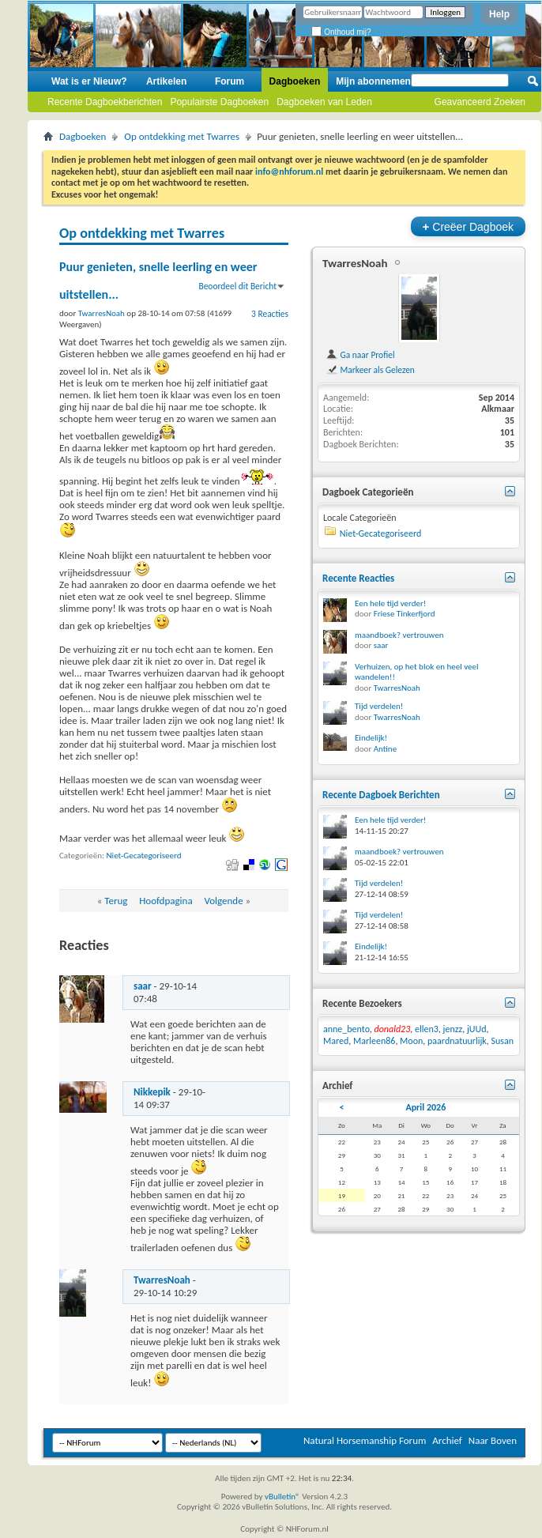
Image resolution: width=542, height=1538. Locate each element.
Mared (335, 1040)
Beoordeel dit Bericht (237, 286)
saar (143, 986)
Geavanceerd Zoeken (480, 101)
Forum (229, 81)
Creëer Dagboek (468, 226)
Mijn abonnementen (380, 81)
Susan (502, 1040)
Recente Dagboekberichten (104, 101)
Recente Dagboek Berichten (381, 795)
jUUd (477, 1029)
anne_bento (346, 1029)
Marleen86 (374, 1040)
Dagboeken (295, 81)
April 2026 (425, 1107)
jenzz (453, 1029)
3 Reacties (269, 313)
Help (499, 14)
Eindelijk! (371, 738)
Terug (115, 901)
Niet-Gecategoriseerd (144, 855)
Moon (411, 1040)
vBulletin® (282, 1496)
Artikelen (166, 81)
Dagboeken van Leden (324, 101)
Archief (447, 1440)
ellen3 (426, 1029)
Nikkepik (152, 1092)
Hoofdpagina (166, 901)
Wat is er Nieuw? (89, 81)
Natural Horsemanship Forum (364, 1440)
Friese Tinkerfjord (404, 614)
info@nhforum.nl (289, 171)
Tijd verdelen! (379, 706)
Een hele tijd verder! (390, 603)
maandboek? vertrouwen (399, 635)
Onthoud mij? (341, 32)
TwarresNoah (162, 1280)
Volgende (223, 901)
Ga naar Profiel (360, 354)
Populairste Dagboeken (219, 101)
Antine (385, 749)
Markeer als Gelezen (370, 369)
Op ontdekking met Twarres (181, 136)
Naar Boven (493, 1440)
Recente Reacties (358, 578)
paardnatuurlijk (457, 1040)
